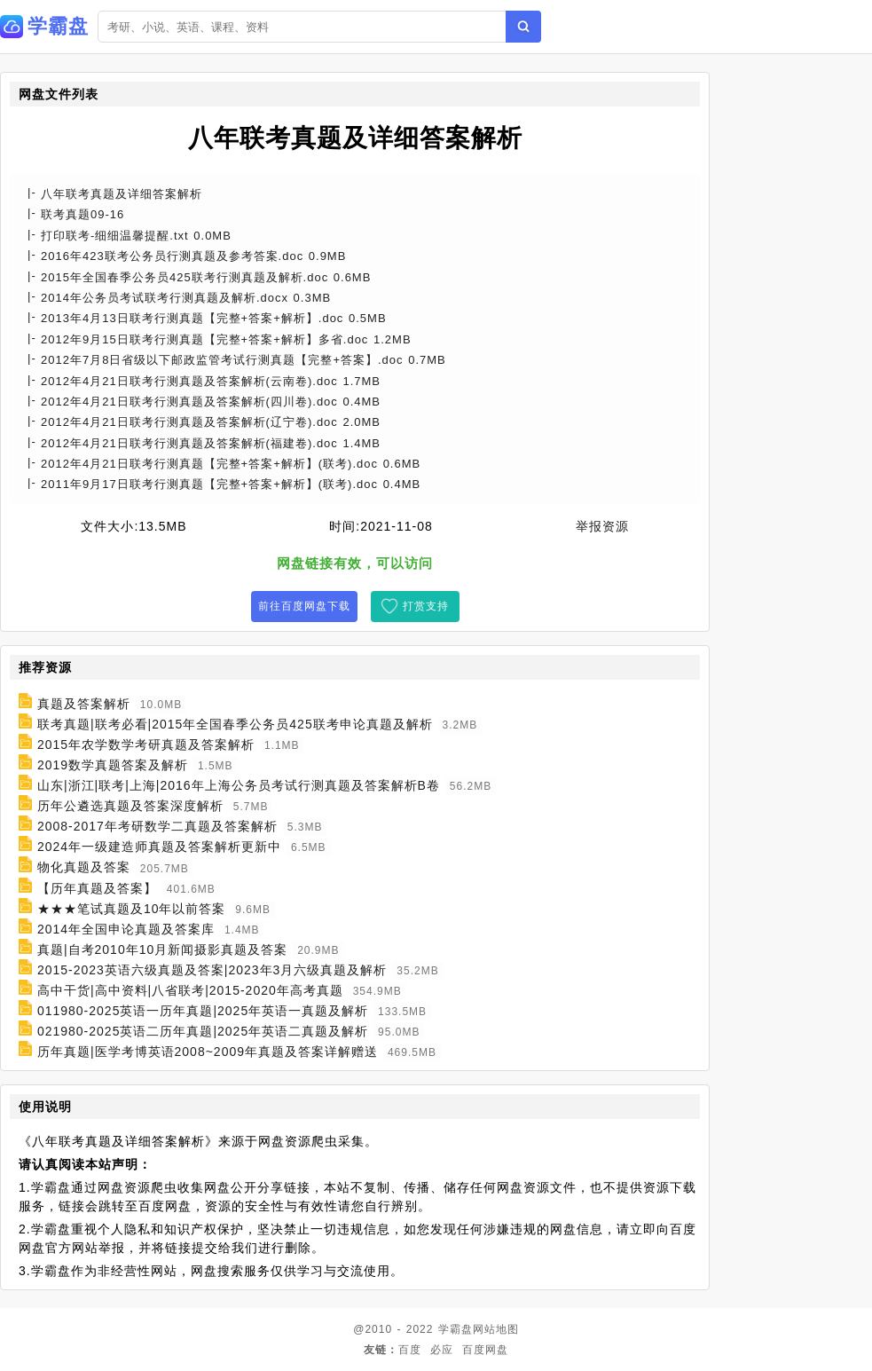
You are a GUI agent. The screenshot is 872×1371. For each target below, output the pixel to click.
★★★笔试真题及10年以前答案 (131, 909)
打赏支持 (426, 606)
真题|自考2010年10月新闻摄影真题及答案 (162, 949)
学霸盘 (455, 1329)
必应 (441, 1349)
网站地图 (496, 1329)
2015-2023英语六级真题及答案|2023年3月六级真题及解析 (212, 970)
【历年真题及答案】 (97, 888)
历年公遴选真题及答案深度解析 (130, 806)
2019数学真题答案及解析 (112, 765)
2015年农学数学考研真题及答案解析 (146, 744)
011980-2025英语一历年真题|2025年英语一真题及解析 (202, 1011)
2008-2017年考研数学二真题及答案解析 (157, 826)
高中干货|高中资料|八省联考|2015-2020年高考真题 (190, 990)
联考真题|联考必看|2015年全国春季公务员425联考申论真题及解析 (235, 724)
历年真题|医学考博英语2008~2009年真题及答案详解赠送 (207, 1051)
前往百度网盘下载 (304, 606)
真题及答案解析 (83, 704)
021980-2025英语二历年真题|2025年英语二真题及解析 (202, 1031)
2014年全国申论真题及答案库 (126, 929)
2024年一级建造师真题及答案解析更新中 (159, 846)
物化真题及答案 (83, 868)
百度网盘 (485, 1349)
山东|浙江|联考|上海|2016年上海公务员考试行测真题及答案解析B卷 (238, 785)
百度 (409, 1349)
